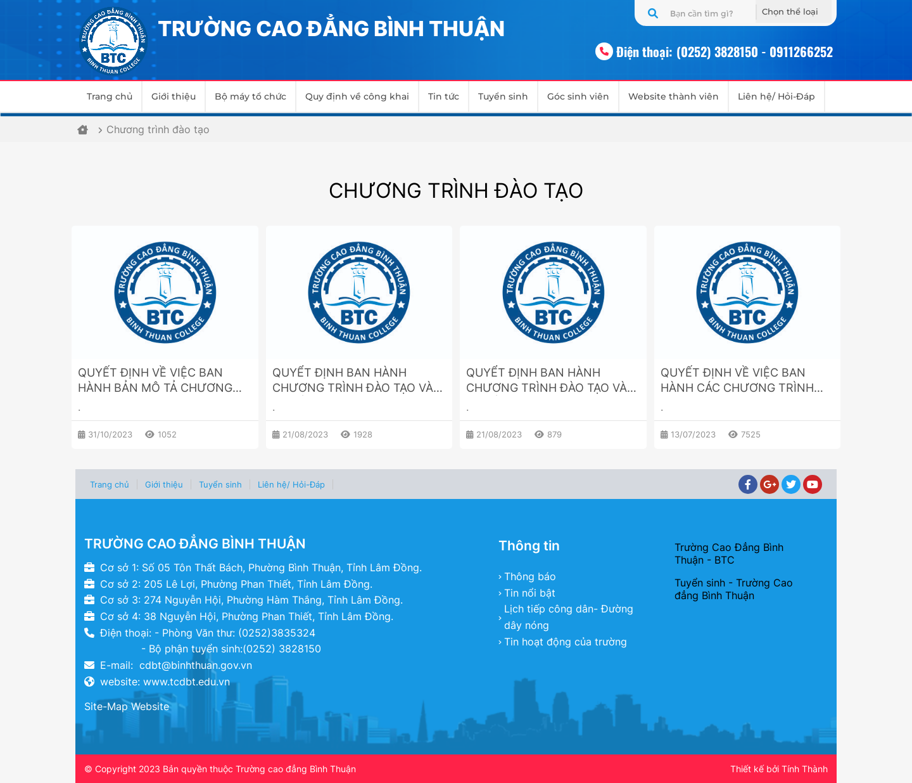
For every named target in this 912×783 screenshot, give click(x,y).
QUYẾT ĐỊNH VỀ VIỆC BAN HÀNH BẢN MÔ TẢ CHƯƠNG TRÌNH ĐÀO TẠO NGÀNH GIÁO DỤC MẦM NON (159, 381)
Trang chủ (109, 96)
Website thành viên (673, 96)
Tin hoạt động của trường (565, 641)
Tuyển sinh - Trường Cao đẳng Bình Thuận (733, 589)
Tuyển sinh (503, 96)
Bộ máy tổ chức (250, 96)
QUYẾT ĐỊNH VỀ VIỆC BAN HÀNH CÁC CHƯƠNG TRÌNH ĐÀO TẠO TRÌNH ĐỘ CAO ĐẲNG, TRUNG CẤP (737, 381)
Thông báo (530, 576)
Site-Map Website (126, 706)
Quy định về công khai (357, 96)
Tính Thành (805, 768)
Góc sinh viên (578, 96)
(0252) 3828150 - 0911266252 (754, 51)
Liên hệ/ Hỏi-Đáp (776, 96)
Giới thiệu (173, 96)
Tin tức (443, 96)
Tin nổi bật (529, 592)
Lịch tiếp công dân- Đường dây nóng (568, 616)
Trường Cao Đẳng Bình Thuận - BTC (728, 553)
